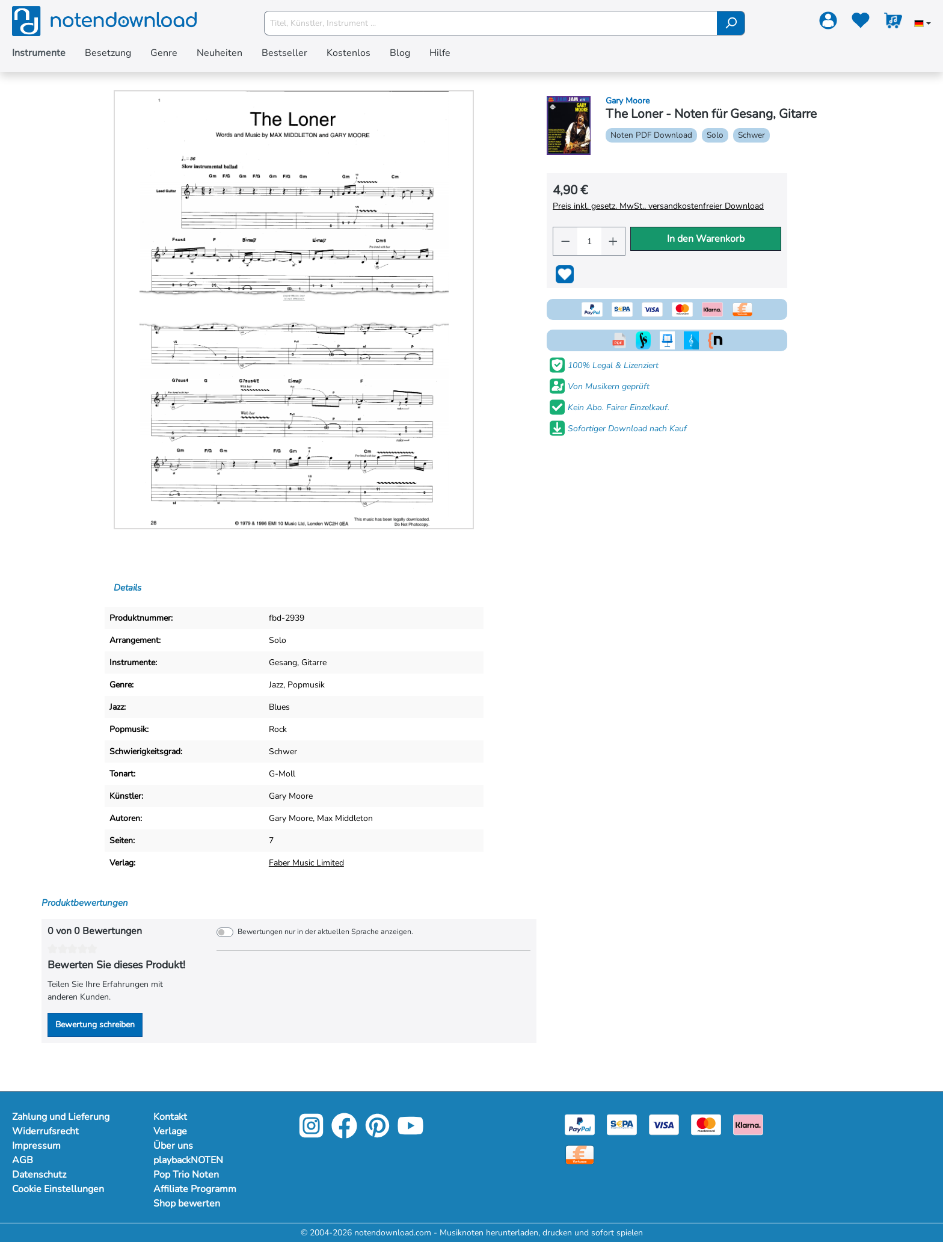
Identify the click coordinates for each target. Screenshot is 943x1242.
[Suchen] (731, 23)
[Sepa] (622, 1124)
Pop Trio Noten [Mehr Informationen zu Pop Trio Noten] (186, 1174)
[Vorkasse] (580, 1154)
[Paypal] (580, 1124)
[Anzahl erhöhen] (613, 241)
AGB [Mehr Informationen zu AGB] (22, 1160)
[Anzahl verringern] (565, 241)
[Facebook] (344, 1134)
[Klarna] (748, 1124)
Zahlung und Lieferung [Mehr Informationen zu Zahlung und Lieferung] (60, 1117)
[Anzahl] (589, 241)
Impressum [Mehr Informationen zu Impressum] (36, 1145)
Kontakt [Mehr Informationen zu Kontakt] (170, 1117)
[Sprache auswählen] (922, 24)
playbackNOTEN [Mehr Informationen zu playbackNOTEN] (188, 1160)
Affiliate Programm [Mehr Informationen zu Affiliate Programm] (194, 1189)
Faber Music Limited (306, 862)
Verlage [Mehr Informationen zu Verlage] (170, 1131)
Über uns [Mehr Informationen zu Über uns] (173, 1145)
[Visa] (664, 1124)
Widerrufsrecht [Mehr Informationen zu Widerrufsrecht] (45, 1131)
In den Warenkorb (706, 238)
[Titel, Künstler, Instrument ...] (490, 23)
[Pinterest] (377, 1134)
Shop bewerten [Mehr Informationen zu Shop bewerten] (186, 1203)
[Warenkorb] (893, 22)
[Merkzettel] (860, 22)
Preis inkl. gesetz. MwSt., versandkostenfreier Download (658, 206)
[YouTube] (410, 1134)
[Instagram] (311, 1134)
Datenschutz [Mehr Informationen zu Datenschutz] (39, 1174)
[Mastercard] (706, 1124)
